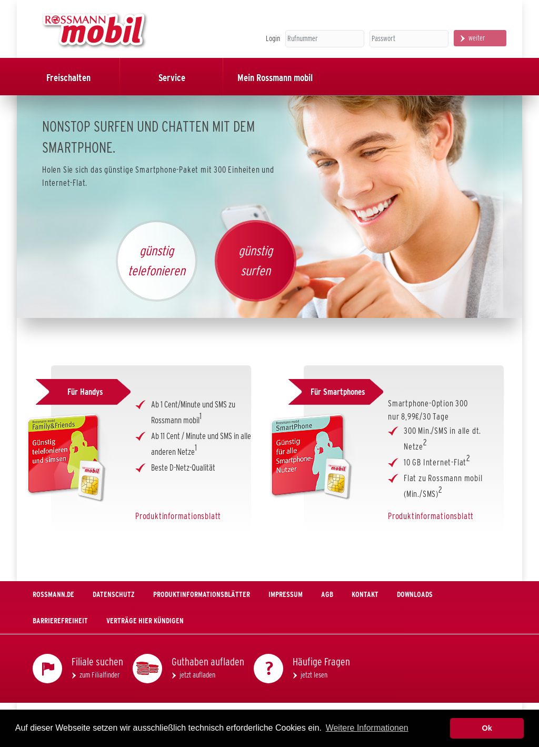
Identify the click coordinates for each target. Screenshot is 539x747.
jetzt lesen (314, 675)
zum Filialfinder (99, 675)
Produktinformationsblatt (178, 516)
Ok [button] (487, 728)
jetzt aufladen (197, 675)
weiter (476, 38)
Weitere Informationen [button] (367, 727)
